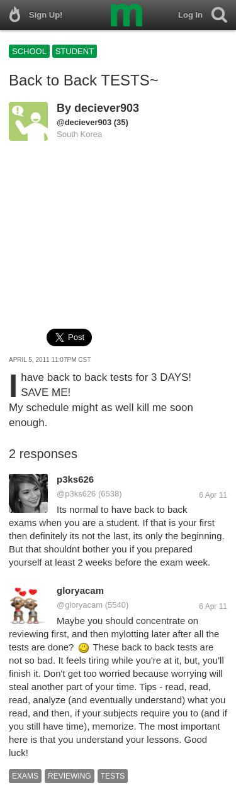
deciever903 (106, 108)
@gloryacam (80, 605)
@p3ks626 (76, 493)
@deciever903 (84, 122)
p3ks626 (75, 479)
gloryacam (80, 590)
